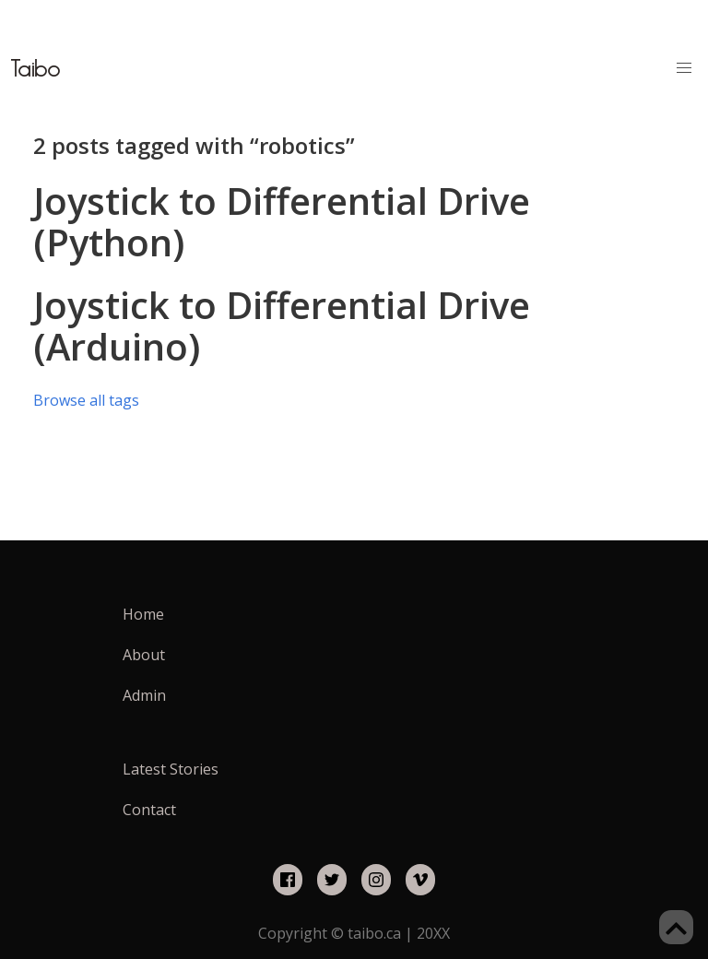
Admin (144, 695)
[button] (684, 68)
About (144, 655)
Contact (149, 809)
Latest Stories (170, 769)
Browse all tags (86, 400)
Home (143, 614)
